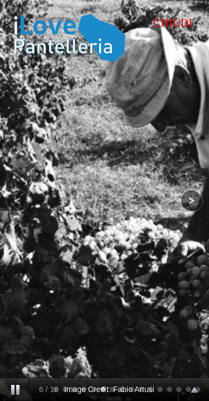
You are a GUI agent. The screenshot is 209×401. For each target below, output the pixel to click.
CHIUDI (172, 23)
